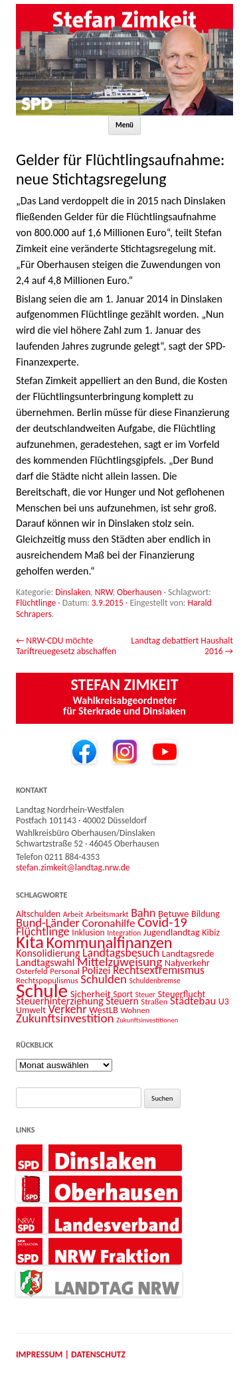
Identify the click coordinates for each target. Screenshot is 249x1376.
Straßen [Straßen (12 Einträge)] (154, 1001)
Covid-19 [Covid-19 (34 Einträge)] (162, 922)
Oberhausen (139, 592)
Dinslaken (72, 592)
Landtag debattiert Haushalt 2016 (182, 646)
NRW (104, 592)
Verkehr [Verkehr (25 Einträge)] (67, 1008)
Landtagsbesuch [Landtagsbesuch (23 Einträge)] (120, 952)
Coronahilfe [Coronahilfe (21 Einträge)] (108, 923)
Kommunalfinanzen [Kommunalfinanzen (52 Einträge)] (109, 943)
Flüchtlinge (36, 602)
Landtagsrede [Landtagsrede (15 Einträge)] (188, 953)
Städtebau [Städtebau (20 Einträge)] (193, 1000)
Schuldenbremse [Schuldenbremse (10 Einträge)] (155, 980)
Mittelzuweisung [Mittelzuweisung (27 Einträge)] (119, 961)
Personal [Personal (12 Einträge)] (64, 971)
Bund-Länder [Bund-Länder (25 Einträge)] (48, 922)
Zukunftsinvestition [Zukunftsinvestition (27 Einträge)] (65, 1018)
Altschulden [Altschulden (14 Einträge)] (38, 914)
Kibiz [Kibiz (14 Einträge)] (211, 932)
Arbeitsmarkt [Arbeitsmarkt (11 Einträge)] (107, 914)
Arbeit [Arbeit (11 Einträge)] (73, 914)
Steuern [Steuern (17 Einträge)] (122, 1001)
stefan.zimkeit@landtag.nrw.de (73, 867)
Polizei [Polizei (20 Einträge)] (96, 970)
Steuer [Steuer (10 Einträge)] (145, 994)
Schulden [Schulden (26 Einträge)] (103, 979)
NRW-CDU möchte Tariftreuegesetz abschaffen (66, 646)
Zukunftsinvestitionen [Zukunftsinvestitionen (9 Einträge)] (147, 1020)
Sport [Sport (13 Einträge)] (123, 994)
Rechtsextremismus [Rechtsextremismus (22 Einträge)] (159, 970)
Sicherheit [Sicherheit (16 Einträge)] (90, 994)
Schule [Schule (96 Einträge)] (42, 990)
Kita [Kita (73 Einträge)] (30, 942)
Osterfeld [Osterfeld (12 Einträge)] (32, 971)
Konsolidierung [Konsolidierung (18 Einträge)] (48, 953)
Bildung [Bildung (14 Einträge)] (205, 914)
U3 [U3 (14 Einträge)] (223, 1001)
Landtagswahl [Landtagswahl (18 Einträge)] (45, 962)
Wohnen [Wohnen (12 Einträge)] (135, 1010)
